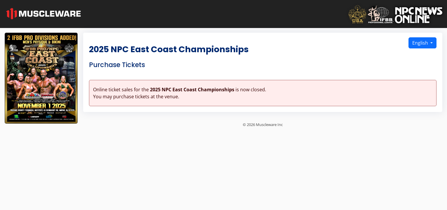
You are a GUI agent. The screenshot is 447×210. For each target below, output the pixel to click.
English (420, 43)
